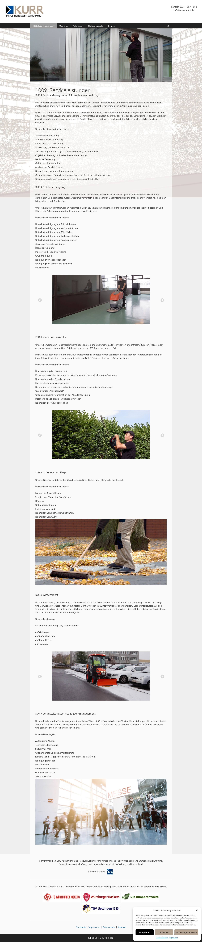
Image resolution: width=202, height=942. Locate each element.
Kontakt (111, 26)
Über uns (63, 26)
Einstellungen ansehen (186, 932)
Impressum (173, 937)
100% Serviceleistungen (43, 26)
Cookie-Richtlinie (162, 937)
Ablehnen (164, 932)
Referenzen (78, 26)
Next (161, 299)
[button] (197, 910)
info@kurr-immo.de (184, 10)
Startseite (81, 927)
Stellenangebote (95, 26)
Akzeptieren (144, 932)
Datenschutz (109, 927)
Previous (39, 299)
